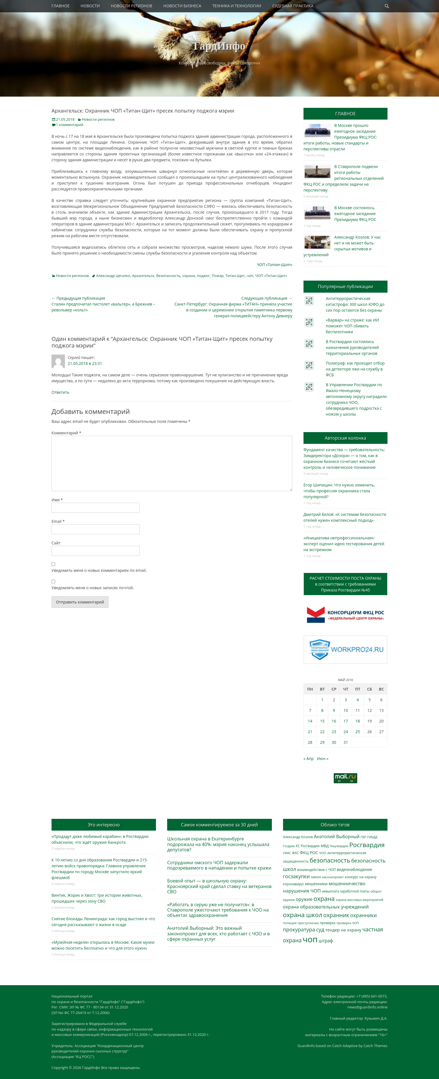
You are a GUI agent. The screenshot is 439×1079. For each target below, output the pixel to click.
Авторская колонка (345, 438)
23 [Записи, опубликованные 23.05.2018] (334, 731)
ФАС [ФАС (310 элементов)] (295, 852)
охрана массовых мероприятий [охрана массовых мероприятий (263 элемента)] (359, 900)
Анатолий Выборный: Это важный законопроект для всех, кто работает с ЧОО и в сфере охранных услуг (218, 933)
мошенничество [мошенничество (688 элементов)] (347, 883)
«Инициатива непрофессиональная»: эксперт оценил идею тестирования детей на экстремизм (343, 543)
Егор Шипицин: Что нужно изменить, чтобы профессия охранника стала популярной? (339, 490)
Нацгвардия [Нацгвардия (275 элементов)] (339, 846)
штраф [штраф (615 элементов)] (326, 941)
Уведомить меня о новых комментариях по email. (99, 570)
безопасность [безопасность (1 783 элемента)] (330, 860)
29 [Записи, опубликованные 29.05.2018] (322, 742)
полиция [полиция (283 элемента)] (290, 923)
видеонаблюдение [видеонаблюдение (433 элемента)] (354, 869)
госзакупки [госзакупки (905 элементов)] (296, 876)
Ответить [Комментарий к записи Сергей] (60, 392)
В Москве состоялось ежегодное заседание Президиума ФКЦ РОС (355, 213)
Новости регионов (98, 119)
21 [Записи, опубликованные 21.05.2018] (310, 731)
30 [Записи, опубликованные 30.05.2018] (334, 742)
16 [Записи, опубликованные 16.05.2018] (334, 721)
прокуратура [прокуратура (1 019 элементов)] (299, 929)
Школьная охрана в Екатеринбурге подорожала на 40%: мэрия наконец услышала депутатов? (218, 844)
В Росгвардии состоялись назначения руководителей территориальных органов (352, 347)
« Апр (308, 758)
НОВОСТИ (90, 5)
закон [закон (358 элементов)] (316, 876)
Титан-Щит (235, 275)
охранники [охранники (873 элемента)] (363, 915)
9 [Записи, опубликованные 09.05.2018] (334, 710)
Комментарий (66, 432)
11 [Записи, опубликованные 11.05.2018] (358, 710)
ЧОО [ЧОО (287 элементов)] (322, 853)
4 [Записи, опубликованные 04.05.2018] (358, 699)
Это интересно (104, 825)
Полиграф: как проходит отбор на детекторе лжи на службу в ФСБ (355, 368)
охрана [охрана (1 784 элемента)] (324, 898)
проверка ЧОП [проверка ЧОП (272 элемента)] (348, 923)
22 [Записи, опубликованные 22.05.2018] (322, 731)
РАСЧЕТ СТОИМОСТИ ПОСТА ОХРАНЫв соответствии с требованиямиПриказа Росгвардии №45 (345, 584)
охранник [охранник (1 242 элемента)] (336, 915)
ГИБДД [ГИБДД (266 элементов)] (372, 837)
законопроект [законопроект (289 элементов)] (333, 877)
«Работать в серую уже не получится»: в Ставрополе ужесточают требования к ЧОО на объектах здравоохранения (218, 909)
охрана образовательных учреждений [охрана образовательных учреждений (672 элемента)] (326, 907)
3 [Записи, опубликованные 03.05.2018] (346, 699)
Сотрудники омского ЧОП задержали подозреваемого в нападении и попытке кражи (219, 865)
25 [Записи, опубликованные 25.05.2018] (358, 731)
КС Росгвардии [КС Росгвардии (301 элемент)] (307, 845)
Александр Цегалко (113, 275)
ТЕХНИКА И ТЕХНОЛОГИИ (237, 5)
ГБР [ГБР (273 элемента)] (363, 837)
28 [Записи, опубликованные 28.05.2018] (310, 742)
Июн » (323, 758)
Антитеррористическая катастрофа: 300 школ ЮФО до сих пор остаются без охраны (355, 304)
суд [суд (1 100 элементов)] (320, 929)
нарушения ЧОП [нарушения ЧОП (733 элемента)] (302, 890)
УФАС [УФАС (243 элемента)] (287, 853)
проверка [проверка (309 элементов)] (328, 922)
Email (58, 521)
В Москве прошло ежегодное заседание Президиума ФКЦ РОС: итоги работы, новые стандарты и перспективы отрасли (340, 137)
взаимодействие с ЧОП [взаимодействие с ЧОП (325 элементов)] (316, 869)
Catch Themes (375, 1045)
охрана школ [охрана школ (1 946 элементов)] (303, 914)
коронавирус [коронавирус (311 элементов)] (293, 884)
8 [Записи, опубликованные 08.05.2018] (322, 710)
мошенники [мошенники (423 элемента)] (316, 883)
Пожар (217, 275)
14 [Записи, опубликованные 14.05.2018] (310, 721)
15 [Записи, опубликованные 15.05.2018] (322, 721)
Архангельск (143, 275)
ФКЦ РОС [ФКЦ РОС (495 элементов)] (309, 852)
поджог (203, 275)
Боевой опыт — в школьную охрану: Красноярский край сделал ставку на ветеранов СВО (219, 886)
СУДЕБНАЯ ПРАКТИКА (293, 5)
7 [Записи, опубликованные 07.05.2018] (310, 710)
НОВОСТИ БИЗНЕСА (182, 5)
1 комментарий (69, 124)
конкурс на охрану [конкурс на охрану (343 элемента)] (361, 877)
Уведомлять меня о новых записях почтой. (93, 587)
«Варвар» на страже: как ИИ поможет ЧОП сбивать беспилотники (352, 325)
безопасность (168, 275)
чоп (250, 275)
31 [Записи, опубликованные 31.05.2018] (346, 742)
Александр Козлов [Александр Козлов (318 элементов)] (298, 837)
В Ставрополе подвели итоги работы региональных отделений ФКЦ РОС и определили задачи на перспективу (343, 178)
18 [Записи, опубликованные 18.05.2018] (358, 721)
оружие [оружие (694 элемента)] (304, 899)
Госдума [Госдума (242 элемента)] (289, 846)
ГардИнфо (219, 45)
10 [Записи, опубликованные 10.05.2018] (346, 710)
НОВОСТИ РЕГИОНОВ (131, 5)
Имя (57, 499)
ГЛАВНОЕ (60, 5)
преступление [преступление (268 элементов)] (308, 923)
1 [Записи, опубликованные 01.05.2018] (322, 699)
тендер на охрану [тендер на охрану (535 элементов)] (343, 930)
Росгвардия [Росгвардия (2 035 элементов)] (367, 844)
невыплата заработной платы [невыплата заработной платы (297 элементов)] (345, 891)
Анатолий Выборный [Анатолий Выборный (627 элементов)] (336, 836)
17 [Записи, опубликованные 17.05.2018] (346, 721)
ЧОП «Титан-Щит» (271, 275)
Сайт (56, 543)
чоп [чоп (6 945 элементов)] (310, 939)
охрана (188, 275)
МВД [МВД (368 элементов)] (325, 845)
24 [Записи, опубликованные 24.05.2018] (346, 731)
